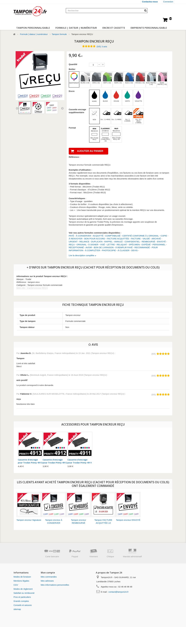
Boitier (72, 69)
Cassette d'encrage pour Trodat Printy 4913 (30, 461)
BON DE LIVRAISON (104, 247)
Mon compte (48, 572)
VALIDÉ (146, 238)
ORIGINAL (81, 244)
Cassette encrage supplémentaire (77, 111)
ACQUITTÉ (98, 235)
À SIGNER (93, 244)
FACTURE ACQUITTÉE (118, 238)
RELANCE (84, 241)
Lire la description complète (82, 255)
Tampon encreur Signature (29, 520)
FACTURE (136, 238)
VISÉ (102, 244)
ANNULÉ (118, 241)
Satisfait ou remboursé (24, 593)
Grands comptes (21, 601)
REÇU (72, 244)
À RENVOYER (75, 238)
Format (72, 128)
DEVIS (134, 250)
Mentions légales (21, 581)
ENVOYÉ (161, 241)
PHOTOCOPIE (109, 250)
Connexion (168, 1)
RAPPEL (108, 241)
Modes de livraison (22, 577)
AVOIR (89, 247)
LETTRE (111, 244)
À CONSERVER (83, 235)
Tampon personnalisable (33, 27)
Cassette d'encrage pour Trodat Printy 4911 (79, 461)
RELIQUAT (122, 244)
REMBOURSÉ (148, 241)
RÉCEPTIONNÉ (76, 247)
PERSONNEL (159, 244)
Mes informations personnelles (55, 585)
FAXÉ (130, 247)
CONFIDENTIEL (132, 241)
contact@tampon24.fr (118, 592)
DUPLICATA (96, 241)
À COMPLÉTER (92, 250)
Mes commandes (49, 577)
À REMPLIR (121, 247)
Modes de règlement (23, 589)
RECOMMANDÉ (142, 247)
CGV (16, 585)
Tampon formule (59, 34)
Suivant (62, 108)
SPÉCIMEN (134, 244)
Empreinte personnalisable (149, 27)
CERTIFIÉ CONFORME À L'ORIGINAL (140, 235)
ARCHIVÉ (156, 238)
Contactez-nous (150, 1)
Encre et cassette (113, 27)
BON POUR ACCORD (94, 238)
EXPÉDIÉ (146, 244)
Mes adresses (47, 581)
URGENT (73, 241)
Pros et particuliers (22, 597)
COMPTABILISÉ (113, 235)
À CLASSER (123, 250)
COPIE (164, 235)
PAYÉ (71, 235)
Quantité (73, 64)
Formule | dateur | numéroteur (76, 27)
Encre (72, 91)
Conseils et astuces (23, 605)
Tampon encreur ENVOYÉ (128, 520)
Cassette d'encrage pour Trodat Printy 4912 (55, 461)
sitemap (17, 609)
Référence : (74, 157)
